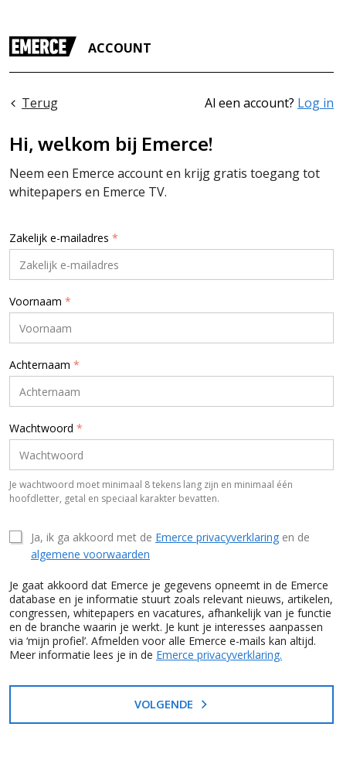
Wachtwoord (46, 428)
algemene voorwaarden (90, 554)
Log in (315, 102)
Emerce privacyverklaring (217, 537)
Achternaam (44, 365)
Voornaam (40, 301)
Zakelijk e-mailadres (63, 238)
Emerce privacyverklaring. (219, 654)
